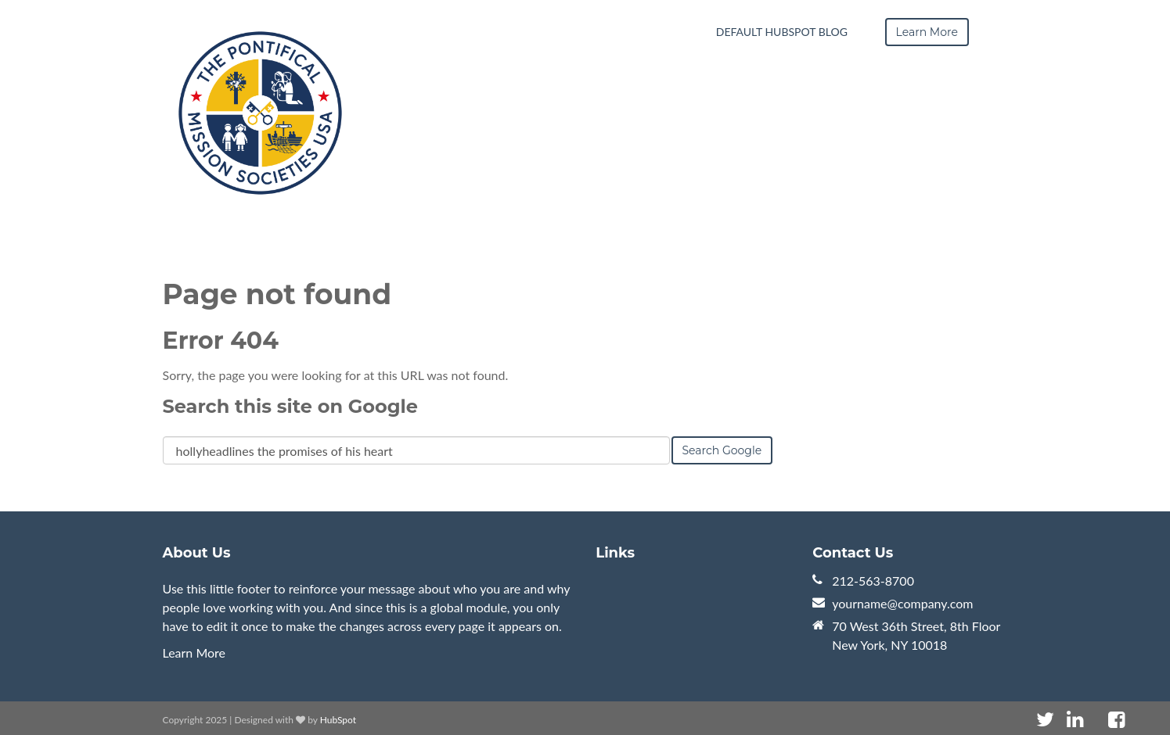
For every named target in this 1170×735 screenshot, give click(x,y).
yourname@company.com (902, 603)
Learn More (194, 652)
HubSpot (338, 720)
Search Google (722, 450)
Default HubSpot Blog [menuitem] (782, 31)
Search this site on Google (290, 406)
